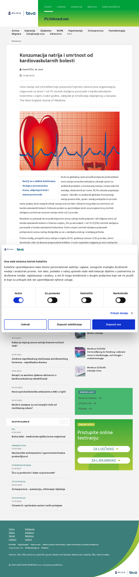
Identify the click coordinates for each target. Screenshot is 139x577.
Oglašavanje (23, 544)
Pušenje (82, 408)
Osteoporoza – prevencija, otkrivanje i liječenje (38, 489)
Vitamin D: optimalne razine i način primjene (37, 505)
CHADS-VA (84, 403)
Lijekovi (61, 7)
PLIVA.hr (45, 548)
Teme (12, 529)
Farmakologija (19, 446)
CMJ (19, 554)
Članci (48, 7)
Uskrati (25, 324)
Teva (11, 548)
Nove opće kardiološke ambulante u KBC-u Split (39, 391)
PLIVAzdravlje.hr (32, 548)
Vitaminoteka (103, 554)
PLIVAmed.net (56, 19)
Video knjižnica (111, 7)
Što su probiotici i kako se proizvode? (33, 472)
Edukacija (76, 7)
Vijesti (12, 536)
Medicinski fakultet (61, 554)
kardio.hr (31, 554)
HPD (24, 554)
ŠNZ (94, 554)
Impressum (36, 544)
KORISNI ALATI (87, 392)
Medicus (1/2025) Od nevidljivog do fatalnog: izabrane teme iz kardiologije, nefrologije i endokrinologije (100, 353)
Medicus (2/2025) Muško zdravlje (90, 333)
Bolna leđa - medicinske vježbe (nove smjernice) (38, 436)
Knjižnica (29, 532)
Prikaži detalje (119, 313)
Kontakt (12, 544)
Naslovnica (16, 41)
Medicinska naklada (81, 554)
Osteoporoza (18, 482)
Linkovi (28, 539)
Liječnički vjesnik (44, 554)
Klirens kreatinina (87, 398)
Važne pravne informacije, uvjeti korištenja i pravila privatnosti (71, 544)
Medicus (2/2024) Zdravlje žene (90, 371)
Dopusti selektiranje (69, 324)
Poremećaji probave (21, 465)
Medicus (92, 7)
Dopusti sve (113, 324)
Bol (13, 429)
